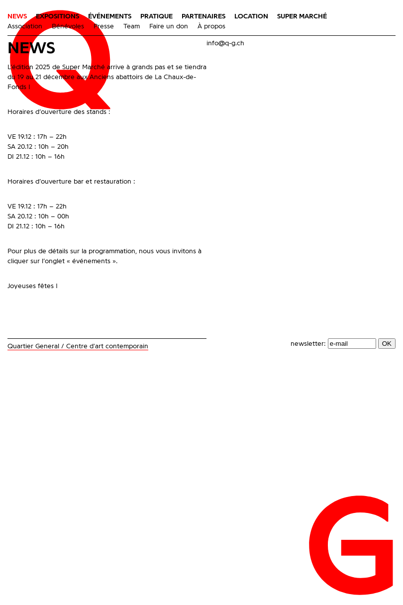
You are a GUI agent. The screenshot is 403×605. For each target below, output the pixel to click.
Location (251, 16)
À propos (211, 26)
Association (24, 26)
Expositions (57, 16)
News (17, 16)
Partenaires (203, 16)
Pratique (156, 16)
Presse (104, 26)
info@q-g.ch (225, 43)
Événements (109, 16)
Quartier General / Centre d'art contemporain (77, 346)
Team (131, 26)
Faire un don (168, 26)
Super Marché (302, 16)
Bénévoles (68, 26)
